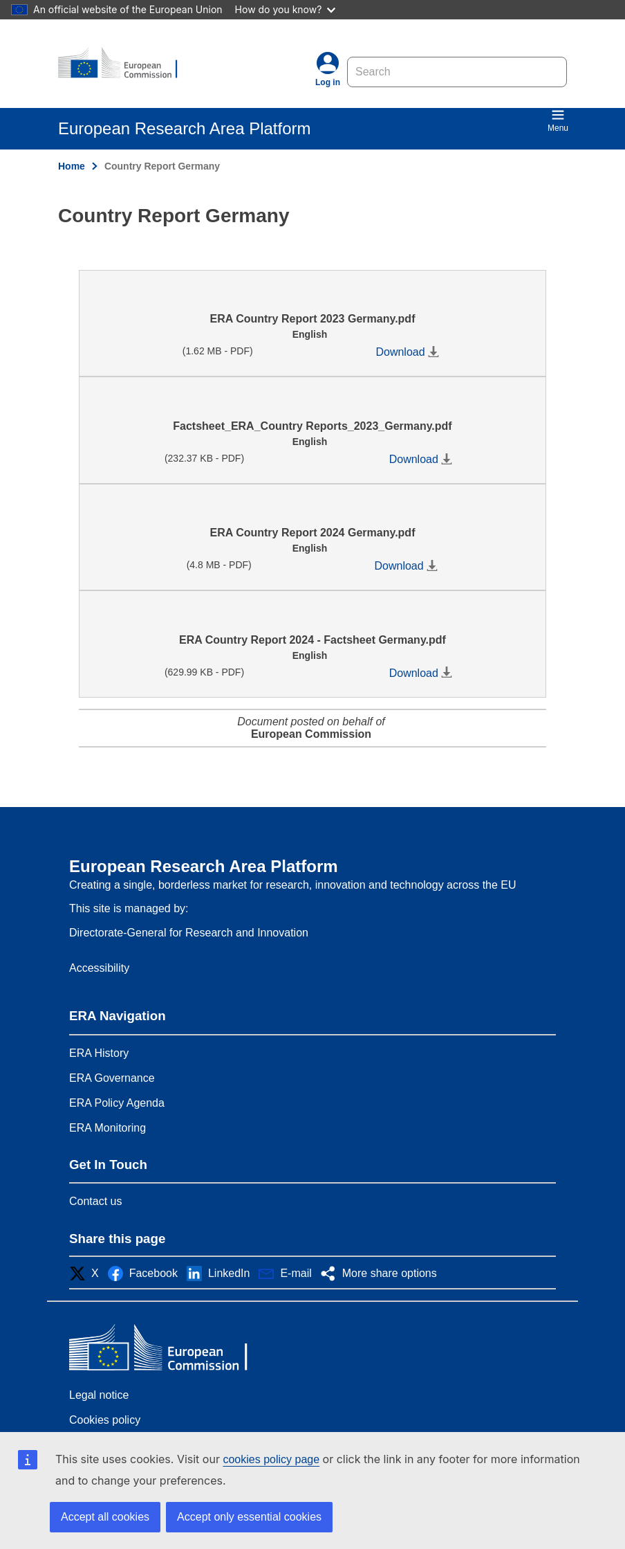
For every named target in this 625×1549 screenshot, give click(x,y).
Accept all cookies (105, 1517)
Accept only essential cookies (249, 1517)
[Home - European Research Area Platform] (125, 63)
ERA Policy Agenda (117, 1103)
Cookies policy (104, 1420)
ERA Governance (112, 1078)
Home (71, 166)
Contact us (95, 1201)
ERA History (99, 1053)
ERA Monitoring (107, 1128)
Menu (558, 120)
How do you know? (285, 9)
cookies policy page (271, 1459)
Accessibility (99, 968)
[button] (88, 1273)
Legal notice (99, 1395)
